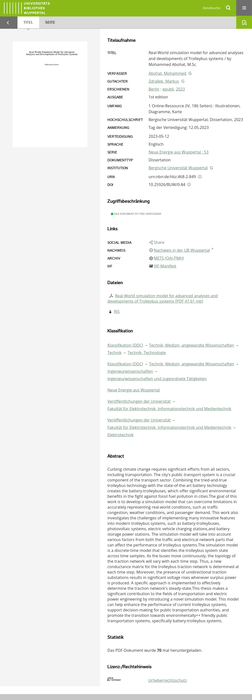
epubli (168, 89)
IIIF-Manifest (165, 266)
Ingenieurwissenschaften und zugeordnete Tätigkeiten (157, 378)
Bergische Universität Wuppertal (178, 168)
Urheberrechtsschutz (167, 680)
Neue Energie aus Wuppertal (133, 390)
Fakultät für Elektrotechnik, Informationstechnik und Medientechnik (169, 408)
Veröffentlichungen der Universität (139, 401)
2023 (180, 89)
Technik (114, 352)
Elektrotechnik (120, 434)
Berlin (154, 89)
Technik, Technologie (146, 352)
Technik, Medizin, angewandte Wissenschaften (191, 345)
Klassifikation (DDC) (125, 345)
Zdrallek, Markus (164, 81)
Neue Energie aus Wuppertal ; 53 (179, 152)
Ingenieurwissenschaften (130, 371)
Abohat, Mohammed (167, 73)
